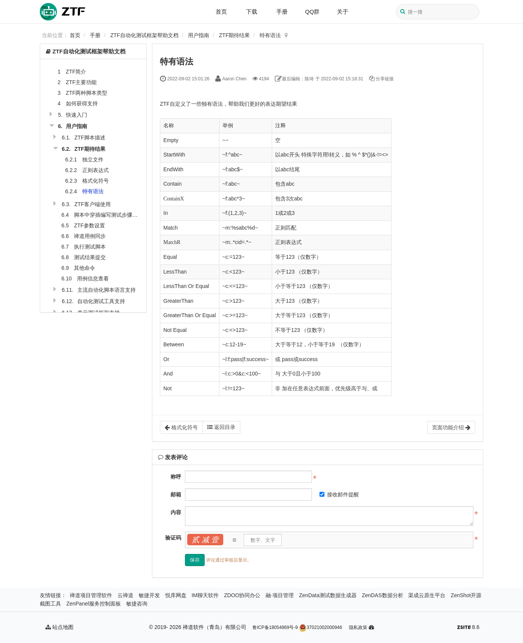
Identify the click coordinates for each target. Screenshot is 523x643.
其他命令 (84, 268)
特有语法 (270, 35)
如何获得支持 (82, 103)
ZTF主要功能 (81, 82)
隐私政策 (358, 627)
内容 (176, 512)
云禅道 (125, 595)
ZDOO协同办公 (242, 595)
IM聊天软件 (205, 595)
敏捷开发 (149, 595)
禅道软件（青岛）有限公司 (214, 627)
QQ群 (312, 11)
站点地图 (59, 627)
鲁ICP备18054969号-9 (275, 627)
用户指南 (198, 35)
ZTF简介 (76, 72)
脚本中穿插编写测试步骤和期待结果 (116, 215)
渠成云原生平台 (426, 595)
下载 (251, 11)
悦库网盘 (175, 595)
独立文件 (92, 159)
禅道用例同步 (90, 236)
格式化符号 (95, 181)
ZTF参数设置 (89, 225)
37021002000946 (320, 627)
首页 (221, 11)
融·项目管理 (280, 595)
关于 (342, 11)
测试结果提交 (90, 257)
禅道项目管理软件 (91, 595)
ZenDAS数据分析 (382, 595)
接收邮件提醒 (339, 494)
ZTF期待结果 (234, 35)
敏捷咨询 (136, 604)
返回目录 (221, 427)
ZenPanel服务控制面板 (93, 604)
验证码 (173, 538)
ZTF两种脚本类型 (87, 93)
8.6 (468, 628)
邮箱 (176, 494)
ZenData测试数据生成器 (328, 595)
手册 (282, 11)
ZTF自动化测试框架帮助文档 (144, 35)
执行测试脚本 (90, 247)
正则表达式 (95, 170)
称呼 (176, 477)
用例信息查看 (93, 278)
